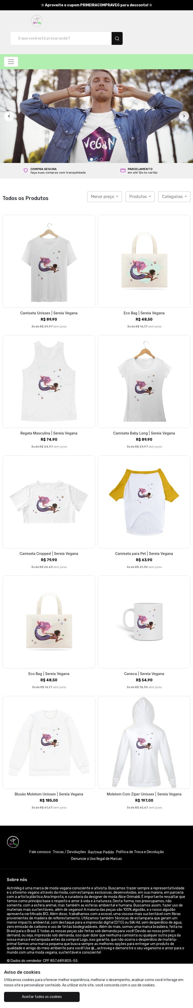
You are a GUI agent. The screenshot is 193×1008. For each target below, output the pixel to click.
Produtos (138, 179)
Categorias (173, 179)
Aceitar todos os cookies (35, 997)
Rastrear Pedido (101, 834)
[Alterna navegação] (11, 44)
